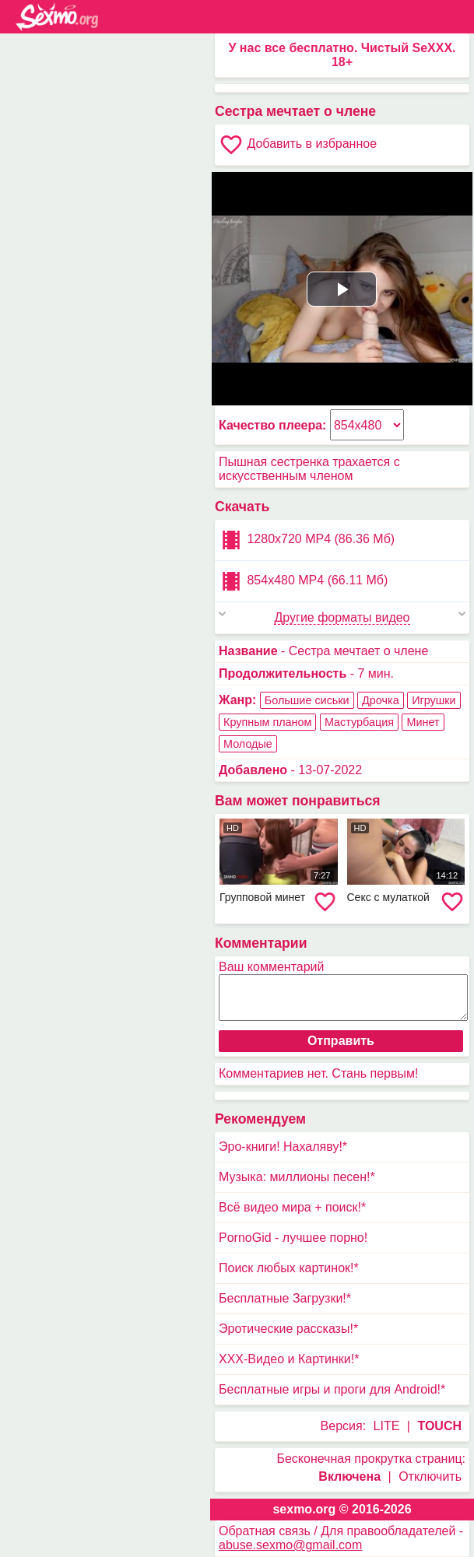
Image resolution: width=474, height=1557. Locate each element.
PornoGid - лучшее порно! (293, 1237)
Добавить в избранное (298, 144)
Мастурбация (359, 722)
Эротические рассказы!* (288, 1328)
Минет (422, 722)
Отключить (430, 1476)
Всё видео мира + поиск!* (292, 1207)
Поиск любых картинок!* (289, 1268)
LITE (387, 1426)
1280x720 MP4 (307, 540)
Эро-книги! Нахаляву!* (283, 1146)
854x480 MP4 (303, 581)
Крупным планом (267, 722)
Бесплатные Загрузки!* (285, 1298)
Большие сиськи (307, 700)
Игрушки (434, 700)
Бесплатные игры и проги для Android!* (332, 1389)
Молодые (247, 744)
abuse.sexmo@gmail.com (290, 1545)
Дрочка (380, 700)
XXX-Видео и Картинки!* (289, 1359)
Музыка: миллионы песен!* (297, 1177)
